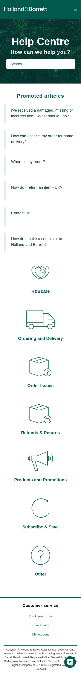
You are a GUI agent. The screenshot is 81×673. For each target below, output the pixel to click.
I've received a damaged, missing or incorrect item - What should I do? (42, 113)
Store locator (40, 625)
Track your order (40, 616)
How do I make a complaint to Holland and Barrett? (36, 242)
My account (40, 634)
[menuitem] (40, 616)
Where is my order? (28, 162)
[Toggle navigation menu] (75, 9)
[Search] (40, 64)
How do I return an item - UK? (36, 187)
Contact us (20, 213)
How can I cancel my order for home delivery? (42, 139)
